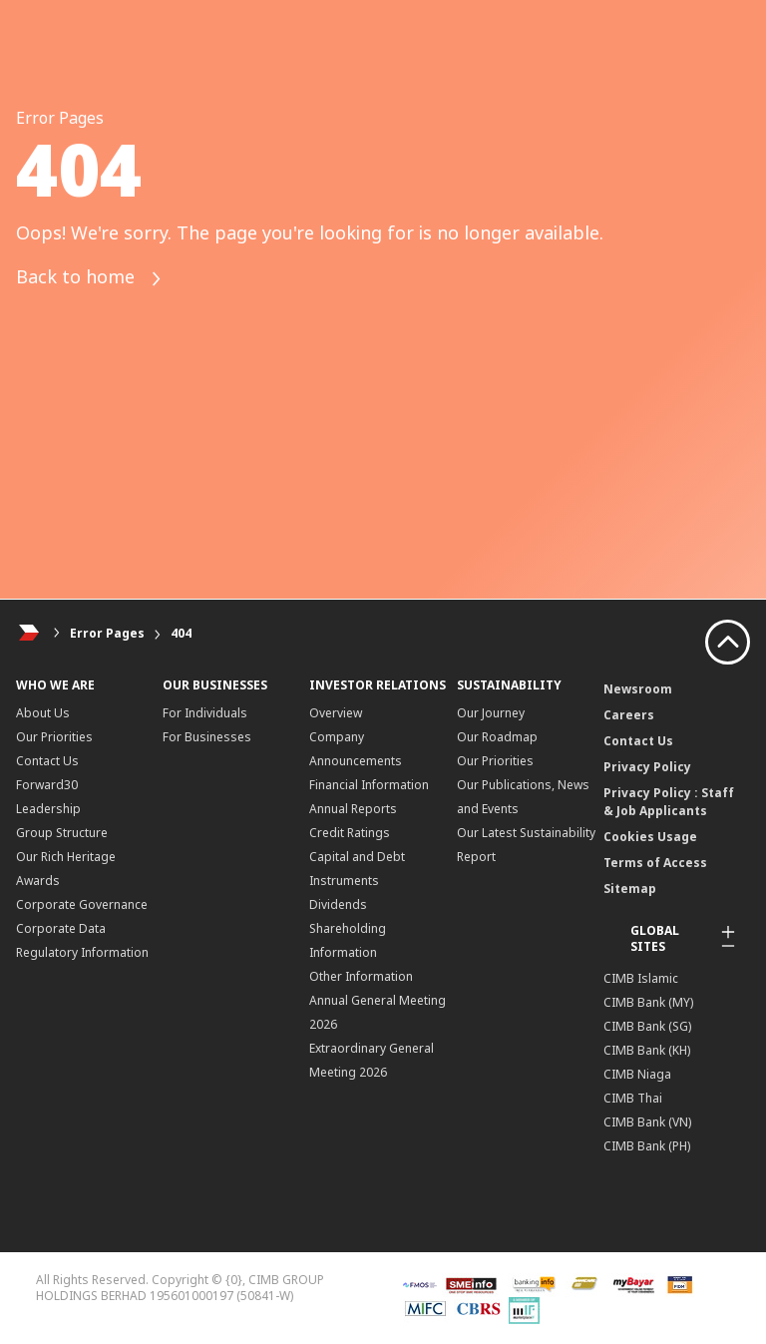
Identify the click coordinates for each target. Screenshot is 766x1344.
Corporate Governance (82, 904)
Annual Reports (353, 808)
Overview (335, 712)
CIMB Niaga (637, 1074)
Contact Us (47, 760)
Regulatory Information (82, 952)
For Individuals (205, 712)
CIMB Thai (632, 1098)
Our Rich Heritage (66, 856)
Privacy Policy (647, 766)
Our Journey (491, 712)
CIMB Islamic (640, 978)
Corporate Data (61, 928)
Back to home (89, 278)
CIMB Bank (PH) (646, 1145)
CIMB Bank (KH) (646, 1050)
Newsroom (637, 688)
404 (181, 633)
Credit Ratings (349, 832)
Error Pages (107, 633)
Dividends (338, 904)
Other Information (361, 976)
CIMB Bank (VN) (647, 1122)
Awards (38, 880)
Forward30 (47, 784)
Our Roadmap (497, 736)
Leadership (48, 808)
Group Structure (62, 832)
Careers (628, 714)
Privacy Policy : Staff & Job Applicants (668, 801)
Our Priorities (54, 736)
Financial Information (369, 784)
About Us (43, 712)
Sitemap (629, 888)
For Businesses (207, 736)
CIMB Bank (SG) (647, 1026)
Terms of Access (655, 862)
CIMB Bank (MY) (648, 1002)
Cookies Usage (650, 836)
